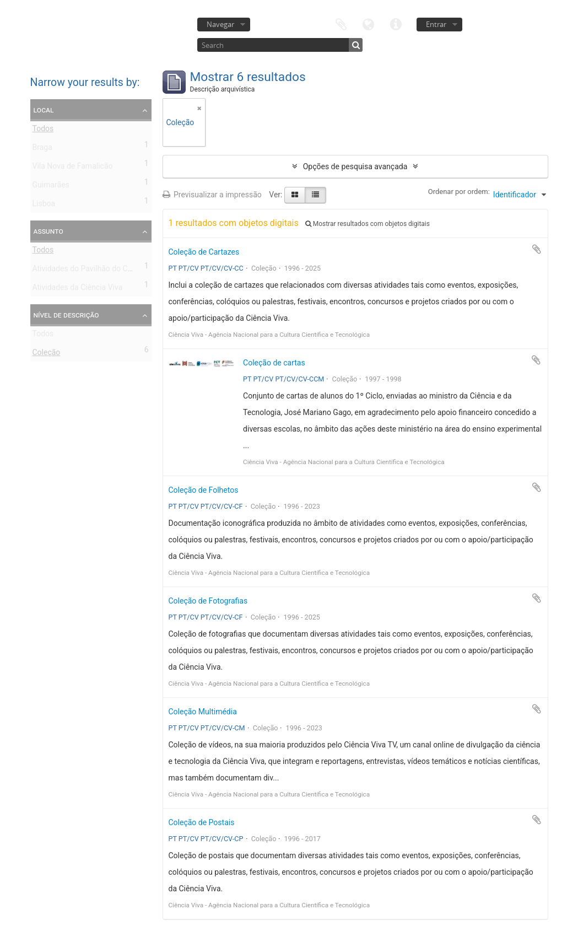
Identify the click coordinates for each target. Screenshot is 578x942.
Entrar (436, 24)
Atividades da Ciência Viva (78, 289)
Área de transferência (341, 23)
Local (44, 109)
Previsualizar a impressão (212, 194)
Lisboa (44, 205)
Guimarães (51, 186)
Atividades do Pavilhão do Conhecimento (103, 270)
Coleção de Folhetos (204, 490)
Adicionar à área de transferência (536, 249)
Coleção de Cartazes (204, 251)
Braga (42, 149)
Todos (43, 130)
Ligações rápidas (396, 23)
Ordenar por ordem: (459, 191)
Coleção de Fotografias (208, 600)
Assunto (48, 231)
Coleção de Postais (202, 822)
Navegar (220, 24)
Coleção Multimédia (203, 711)
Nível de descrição (66, 314)
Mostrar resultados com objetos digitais (367, 224)
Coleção (47, 354)
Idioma (368, 23)
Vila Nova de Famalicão (73, 168)
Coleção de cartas (274, 362)
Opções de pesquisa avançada (355, 166)
